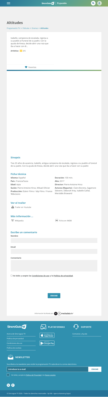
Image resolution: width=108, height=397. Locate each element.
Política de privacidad (63, 275)
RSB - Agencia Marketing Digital (61, 394)
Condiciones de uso (40, 275)
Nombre (14, 236)
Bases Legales (50, 375)
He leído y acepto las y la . (43, 275)
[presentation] (30, 285)
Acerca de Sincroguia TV (16, 334)
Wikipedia (17, 220)
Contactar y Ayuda (79, 334)
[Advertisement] (54, 14)
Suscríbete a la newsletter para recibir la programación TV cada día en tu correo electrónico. (42, 364)
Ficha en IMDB (63, 220)
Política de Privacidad (33, 375)
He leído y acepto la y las (33, 375)
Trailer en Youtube (21, 207)
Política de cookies (14, 348)
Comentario (16, 258)
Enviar (94, 369)
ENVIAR (54, 295)
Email (13, 247)
